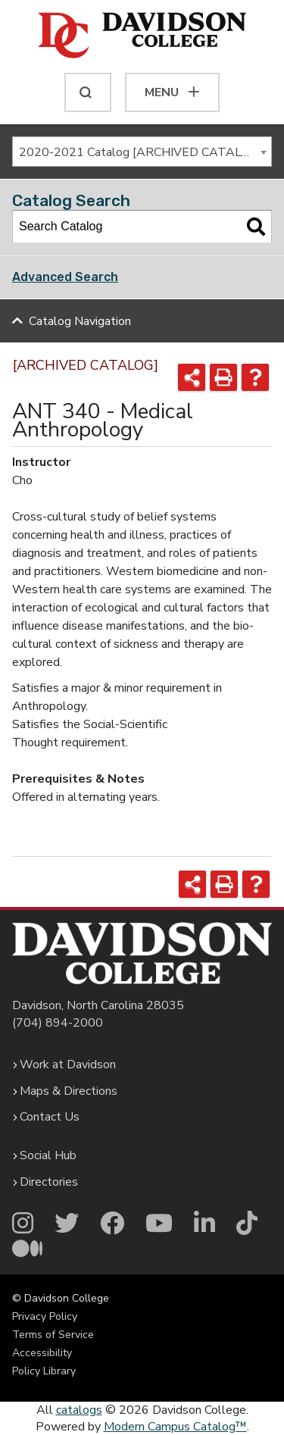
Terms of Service (53, 1334)
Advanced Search (65, 277)
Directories (49, 1182)
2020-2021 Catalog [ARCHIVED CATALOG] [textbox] (140, 152)
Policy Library (44, 1371)
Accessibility (42, 1353)
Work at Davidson (68, 1064)
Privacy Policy (44, 1316)
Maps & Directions (68, 1091)
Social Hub (48, 1155)
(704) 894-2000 (57, 1023)
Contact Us (50, 1116)
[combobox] (142, 151)
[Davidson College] (142, 36)
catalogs (79, 1410)
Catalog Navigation (80, 321)
